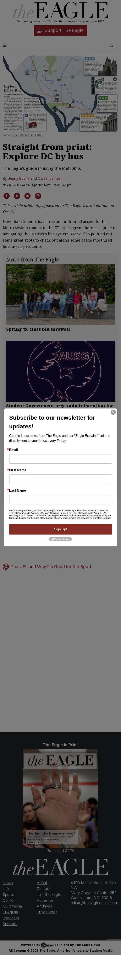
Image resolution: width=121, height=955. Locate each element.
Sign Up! (60, 529)
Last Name (17, 490)
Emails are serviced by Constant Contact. (90, 518)
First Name (17, 470)
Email (13, 450)
